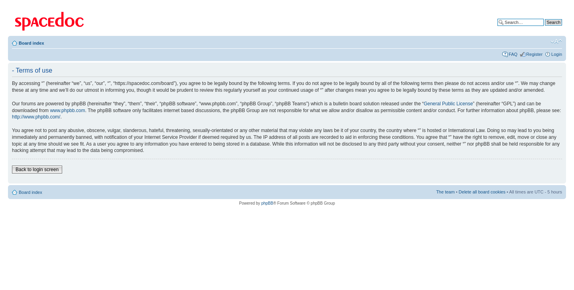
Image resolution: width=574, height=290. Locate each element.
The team (445, 191)
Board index (31, 43)
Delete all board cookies (482, 191)
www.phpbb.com (67, 110)
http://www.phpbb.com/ (36, 117)
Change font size (556, 41)
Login (556, 54)
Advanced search (545, 28)
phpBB (267, 203)
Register (534, 54)
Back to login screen (37, 169)
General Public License (448, 104)
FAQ (513, 54)
